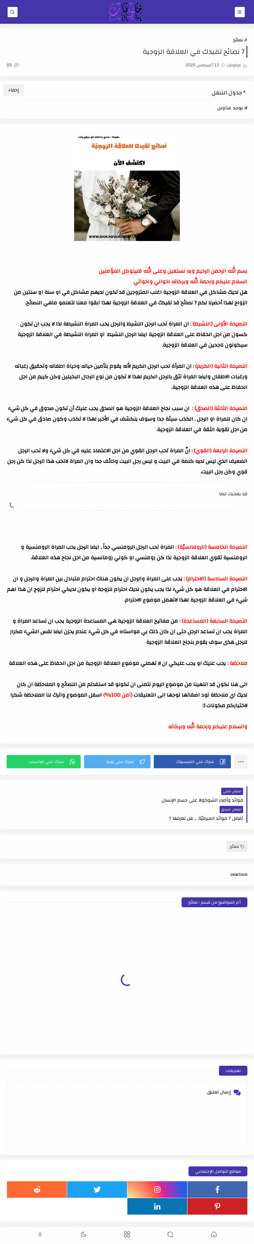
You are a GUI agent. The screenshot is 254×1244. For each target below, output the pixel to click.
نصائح (238, 40)
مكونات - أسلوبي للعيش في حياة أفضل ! (168, 1222)
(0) (13, 65)
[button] (192, 761)
